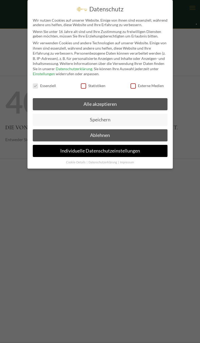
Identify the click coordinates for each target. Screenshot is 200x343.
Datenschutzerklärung (74, 68)
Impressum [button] (127, 162)
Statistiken (93, 85)
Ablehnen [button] (100, 135)
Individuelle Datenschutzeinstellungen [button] (100, 151)
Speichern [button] (100, 119)
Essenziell (44, 85)
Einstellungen (44, 74)
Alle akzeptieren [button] (100, 104)
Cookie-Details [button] (76, 162)
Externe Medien (147, 85)
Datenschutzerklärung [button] (103, 162)
